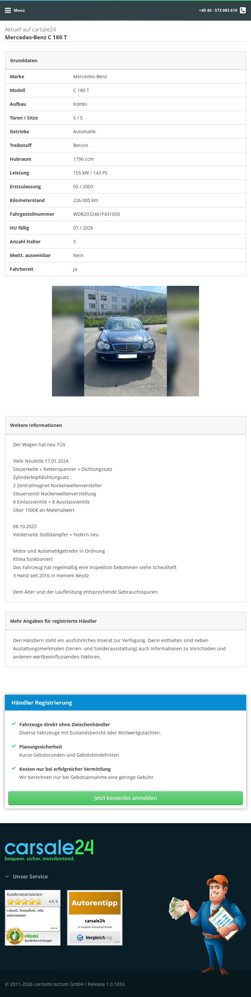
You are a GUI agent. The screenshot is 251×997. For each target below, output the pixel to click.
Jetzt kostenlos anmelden (125, 798)
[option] (125, 341)
